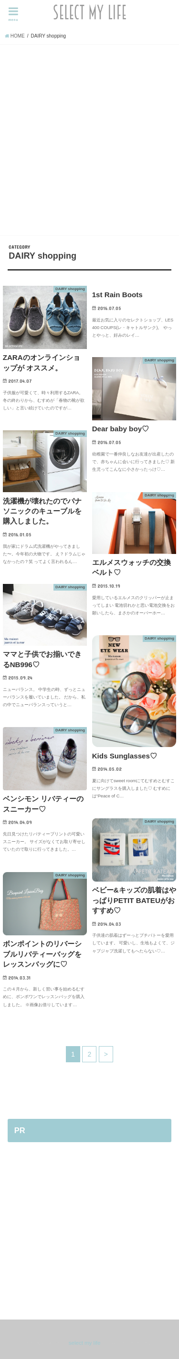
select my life (85, 1343)
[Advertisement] (89, 138)
